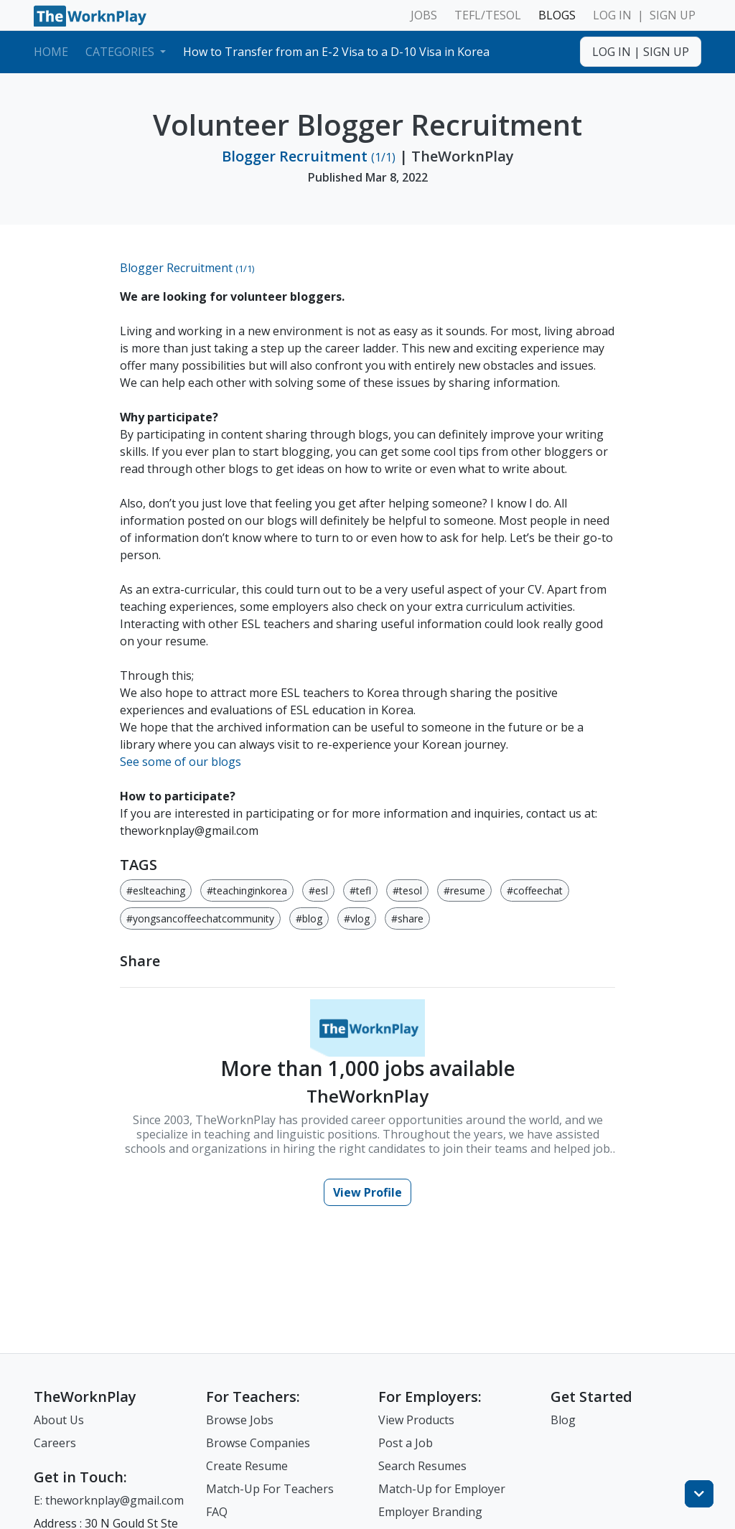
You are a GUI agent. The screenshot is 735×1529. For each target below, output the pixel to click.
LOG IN (612, 15)
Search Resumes (422, 1466)
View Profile (367, 1192)
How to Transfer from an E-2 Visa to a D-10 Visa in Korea (336, 52)
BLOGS (557, 15)
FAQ (217, 1512)
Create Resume (247, 1466)
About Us (59, 1420)
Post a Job (405, 1443)
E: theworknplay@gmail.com (109, 1500)
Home (51, 52)
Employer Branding (430, 1512)
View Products (416, 1420)
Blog (563, 1420)
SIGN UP (673, 15)
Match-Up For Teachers (270, 1489)
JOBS (424, 15)
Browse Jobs (239, 1420)
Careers (55, 1443)
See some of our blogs (180, 762)
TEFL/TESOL (487, 15)
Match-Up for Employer (441, 1489)
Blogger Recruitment (308, 156)
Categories (121, 52)
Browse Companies (258, 1443)
